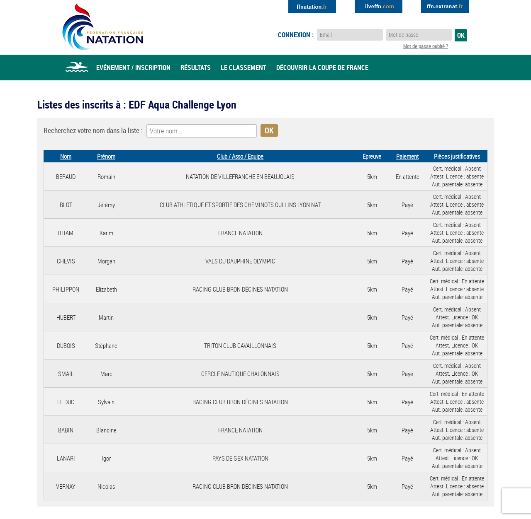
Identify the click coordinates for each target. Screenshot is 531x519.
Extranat (445, 6)
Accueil (76, 67)
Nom (65, 156)
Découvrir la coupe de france (322, 67)
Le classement (243, 67)
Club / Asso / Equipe (240, 156)
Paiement (407, 156)
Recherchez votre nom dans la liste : (93, 130)
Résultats (195, 67)
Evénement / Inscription (133, 67)
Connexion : (296, 34)
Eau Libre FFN (102, 27)
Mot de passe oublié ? (425, 46)
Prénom (106, 156)
